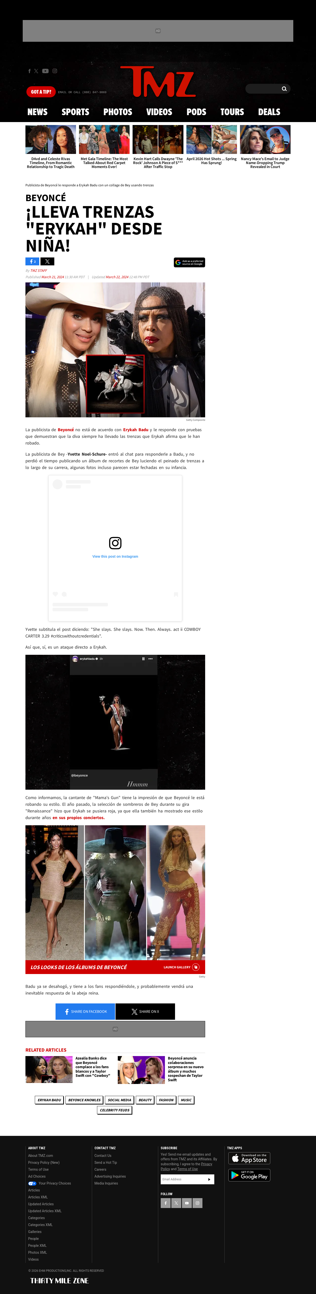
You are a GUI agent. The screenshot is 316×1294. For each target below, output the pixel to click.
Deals (269, 112)
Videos (159, 112)
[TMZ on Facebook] (29, 71)
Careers (100, 1169)
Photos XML (37, 1252)
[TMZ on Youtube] (45, 71)
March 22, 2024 (117, 277)
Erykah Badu (49, 1100)
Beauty (144, 1100)
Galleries (34, 1232)
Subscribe (209, 1179)
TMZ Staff (38, 270)
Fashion (166, 1100)
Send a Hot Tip (106, 1163)
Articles (34, 1190)
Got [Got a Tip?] (41, 92)
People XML (37, 1246)
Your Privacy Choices (49, 1183)
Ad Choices (37, 1176)
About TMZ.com (40, 1156)
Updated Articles (41, 1204)
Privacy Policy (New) (43, 1163)
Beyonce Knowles (84, 1100)
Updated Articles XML (44, 1211)
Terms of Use (38, 1169)
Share (85, 1012)
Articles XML (38, 1197)
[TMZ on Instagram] (55, 71)
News (37, 112)
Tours (232, 112)
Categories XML (40, 1225)
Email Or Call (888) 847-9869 (82, 92)
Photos (117, 112)
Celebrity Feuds (114, 1110)
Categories (36, 1218)
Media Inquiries (106, 1183)
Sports (75, 112)
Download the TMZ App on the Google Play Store (249, 1175)
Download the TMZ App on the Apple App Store (249, 1158)
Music (186, 1100)
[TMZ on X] (37, 71)
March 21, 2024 (52, 277)
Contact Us (103, 1156)
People (33, 1239)
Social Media (119, 1100)
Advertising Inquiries (110, 1176)
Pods (196, 112)
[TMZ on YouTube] (187, 1203)
